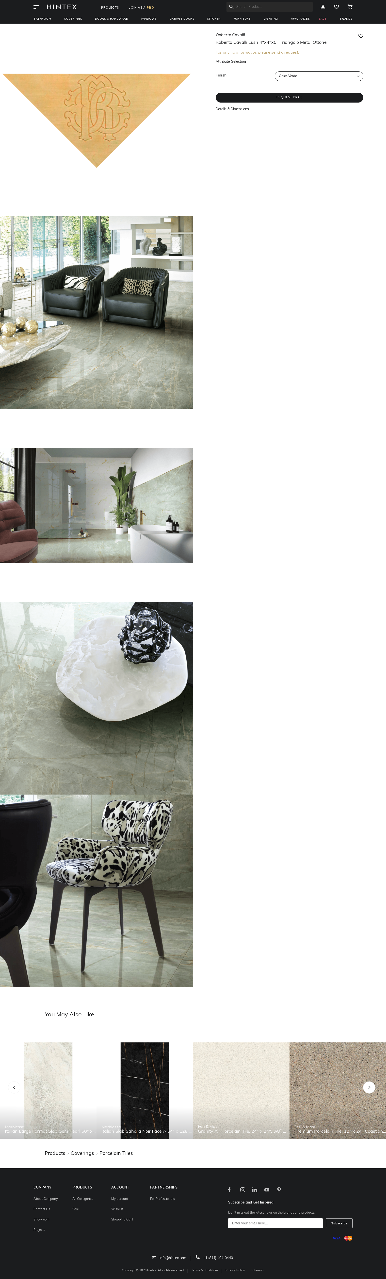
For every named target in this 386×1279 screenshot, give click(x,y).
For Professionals (162, 1199)
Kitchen (214, 19)
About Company (45, 1199)
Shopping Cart (122, 1219)
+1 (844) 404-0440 (214, 1258)
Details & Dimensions (232, 109)
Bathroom (42, 19)
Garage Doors (182, 19)
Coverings (73, 19)
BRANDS (346, 19)
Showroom (41, 1219)
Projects (39, 1230)
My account (119, 1199)
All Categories (82, 1199)
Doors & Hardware (111, 19)
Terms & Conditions (204, 1270)
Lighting (271, 19)
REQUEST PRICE (289, 97)
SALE (322, 19)
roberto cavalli (230, 35)
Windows (149, 19)
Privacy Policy (235, 1270)
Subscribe (339, 1223)
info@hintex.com (169, 1258)
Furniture (242, 19)
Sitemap (257, 1270)
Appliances (300, 19)
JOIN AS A (141, 7)
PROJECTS (110, 7)
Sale (75, 1209)
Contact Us (41, 1209)
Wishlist (117, 1209)
